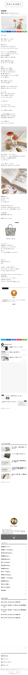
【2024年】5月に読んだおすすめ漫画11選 (11, 617)
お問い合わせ (5, 655)
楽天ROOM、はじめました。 (8, 533)
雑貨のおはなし (15, 581)
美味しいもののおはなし (15, 549)
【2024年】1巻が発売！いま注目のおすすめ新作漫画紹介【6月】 (14, 610)
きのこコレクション (6, 277)
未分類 (15, 590)
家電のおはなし (15, 556)
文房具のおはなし (15, 565)
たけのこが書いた (15, 587)
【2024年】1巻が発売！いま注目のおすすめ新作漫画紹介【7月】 (14, 606)
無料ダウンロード (15, 546)
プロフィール (5, 665)
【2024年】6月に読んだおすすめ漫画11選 (11, 614)
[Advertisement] (14, 321)
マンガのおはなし (15, 562)
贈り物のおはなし (15, 559)
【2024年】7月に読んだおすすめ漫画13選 (11, 602)
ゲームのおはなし (15, 571)
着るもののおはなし (15, 574)
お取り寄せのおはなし (15, 552)
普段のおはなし (15, 568)
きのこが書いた (15, 584)
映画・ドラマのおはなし (15, 577)
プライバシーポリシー (7, 662)
